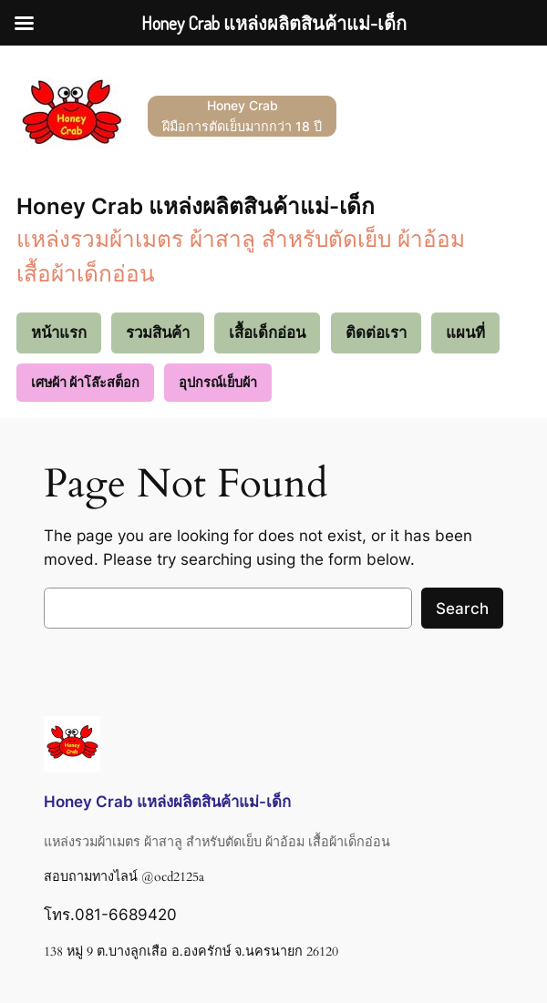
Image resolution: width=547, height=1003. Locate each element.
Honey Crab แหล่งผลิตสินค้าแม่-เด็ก (195, 206)
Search (462, 608)
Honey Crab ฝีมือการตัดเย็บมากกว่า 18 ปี (242, 115)
